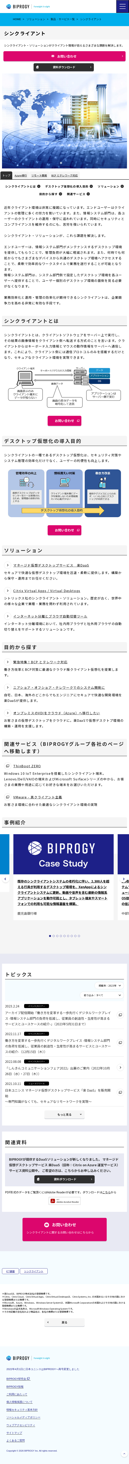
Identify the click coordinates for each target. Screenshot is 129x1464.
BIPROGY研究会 (18, 1378)
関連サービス (76, 194)
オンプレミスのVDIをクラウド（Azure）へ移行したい (56, 713)
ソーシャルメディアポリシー (23, 1417)
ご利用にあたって (16, 1394)
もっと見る (64, 1114)
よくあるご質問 (15, 1440)
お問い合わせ (68, 57)
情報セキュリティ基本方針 (22, 1409)
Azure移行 (21, 175)
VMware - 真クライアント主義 (37, 797)
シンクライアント (33, 1271)
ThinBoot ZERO (27, 766)
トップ (6, 175)
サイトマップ (14, 1432)
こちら (106, 1192)
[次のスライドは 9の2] (123, 878)
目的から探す (48, 194)
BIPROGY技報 (15, 1386)
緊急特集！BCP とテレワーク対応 (40, 662)
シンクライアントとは (20, 186)
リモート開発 (39, 175)
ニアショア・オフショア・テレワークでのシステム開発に (59, 687)
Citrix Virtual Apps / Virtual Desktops (46, 590)
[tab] (50, 936)
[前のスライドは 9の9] (5, 878)
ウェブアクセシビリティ (20, 1425)
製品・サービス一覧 (63, 19)
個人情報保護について (19, 1401)
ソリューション (36, 19)
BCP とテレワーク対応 (64, 175)
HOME (17, 19)
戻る (64, 1322)
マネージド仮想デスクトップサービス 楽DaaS (51, 565)
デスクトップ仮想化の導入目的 (67, 186)
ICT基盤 (10, 1271)
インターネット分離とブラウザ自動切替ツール (50, 616)
